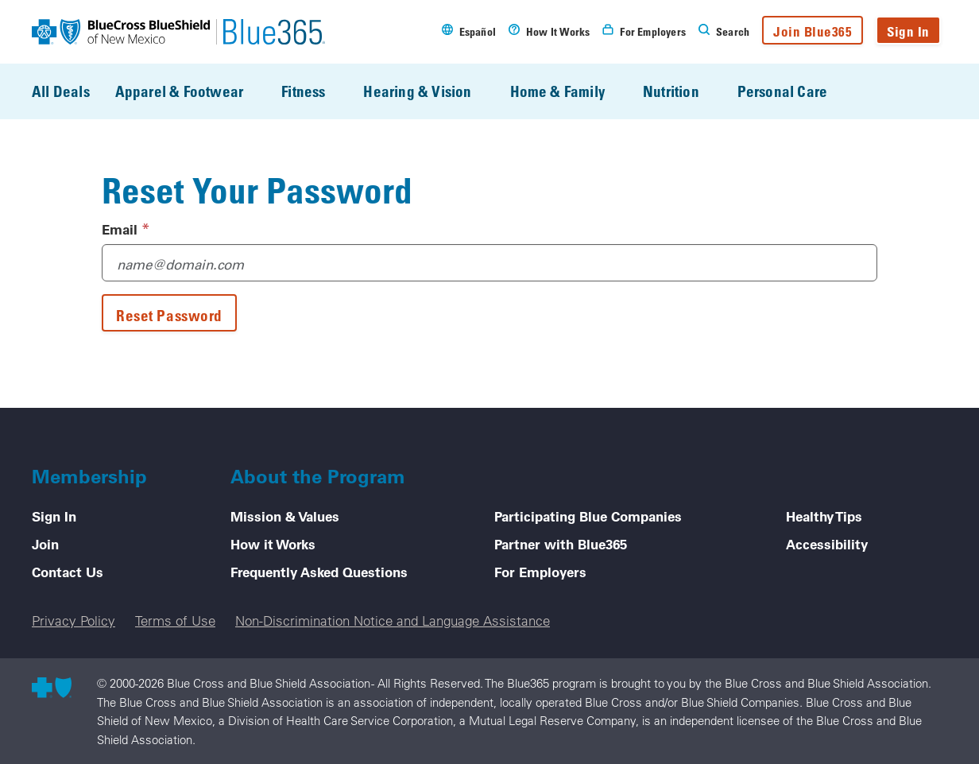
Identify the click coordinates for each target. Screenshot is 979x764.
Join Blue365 (812, 31)
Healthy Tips (824, 516)
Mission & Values (284, 516)
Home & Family (568, 91)
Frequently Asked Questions (319, 571)
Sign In (908, 31)
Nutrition (682, 91)
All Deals (61, 91)
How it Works (272, 544)
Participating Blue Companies (588, 516)
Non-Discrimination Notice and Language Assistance (392, 620)
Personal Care (793, 91)
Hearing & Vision (428, 91)
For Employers (540, 571)
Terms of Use (175, 620)
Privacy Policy (73, 620)
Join (45, 544)
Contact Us (67, 571)
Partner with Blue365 (560, 544)
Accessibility (827, 544)
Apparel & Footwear (190, 91)
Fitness (314, 91)
